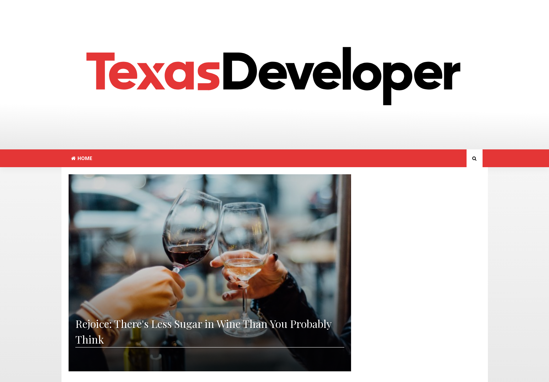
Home (81, 158)
